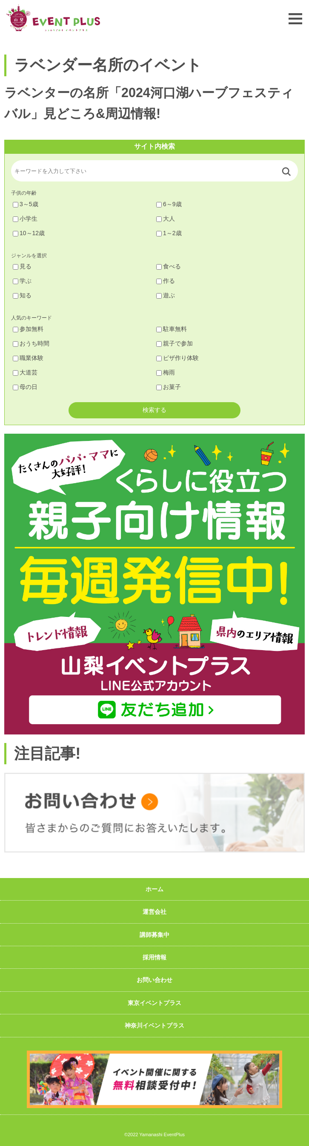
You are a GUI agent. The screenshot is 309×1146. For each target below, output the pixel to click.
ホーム (154, 889)
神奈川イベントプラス (154, 1025)
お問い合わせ (154, 979)
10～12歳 (29, 233)
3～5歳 (25, 204)
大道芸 (25, 372)
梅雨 (165, 372)
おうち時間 (31, 343)
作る (165, 280)
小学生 (25, 218)
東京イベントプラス (154, 1002)
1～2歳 (169, 233)
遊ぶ (165, 295)
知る (22, 295)
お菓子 (168, 386)
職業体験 (28, 357)
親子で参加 (174, 343)
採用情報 (154, 957)
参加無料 (28, 328)
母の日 (25, 386)
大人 (165, 218)
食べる (168, 266)
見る (22, 266)
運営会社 (154, 911)
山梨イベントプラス (53, 17)
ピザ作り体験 (177, 357)
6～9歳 (169, 204)
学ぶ (22, 280)
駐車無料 (171, 328)
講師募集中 (154, 934)
